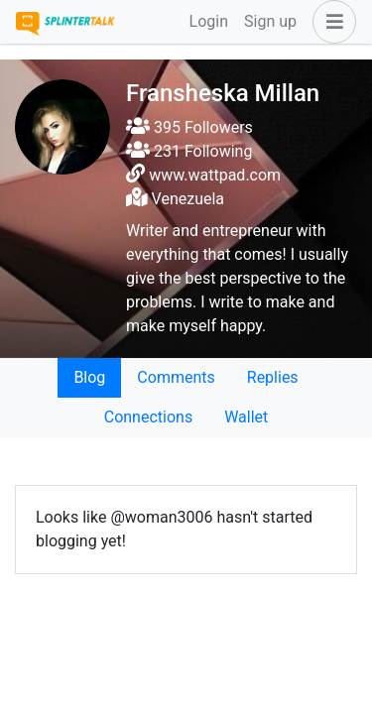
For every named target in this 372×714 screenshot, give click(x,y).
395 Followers (189, 127)
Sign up (270, 21)
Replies (273, 377)
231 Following (189, 151)
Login (208, 21)
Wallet (246, 417)
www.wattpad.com (215, 175)
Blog (89, 377)
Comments (175, 377)
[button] (330, 22)
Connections (148, 417)
